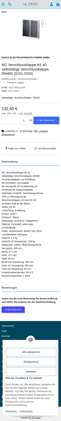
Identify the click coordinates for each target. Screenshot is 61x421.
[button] (51, 4)
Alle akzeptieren (31, 352)
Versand (28, 113)
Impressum (11, 411)
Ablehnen (31, 371)
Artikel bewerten (13, 309)
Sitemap (6, 336)
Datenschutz (26, 411)
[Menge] (15, 120)
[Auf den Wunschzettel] (42, 23)
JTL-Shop (36, 418)
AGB (4, 331)
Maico (21, 82)
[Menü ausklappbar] (3, 4)
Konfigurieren (31, 361)
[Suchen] (10, 4)
